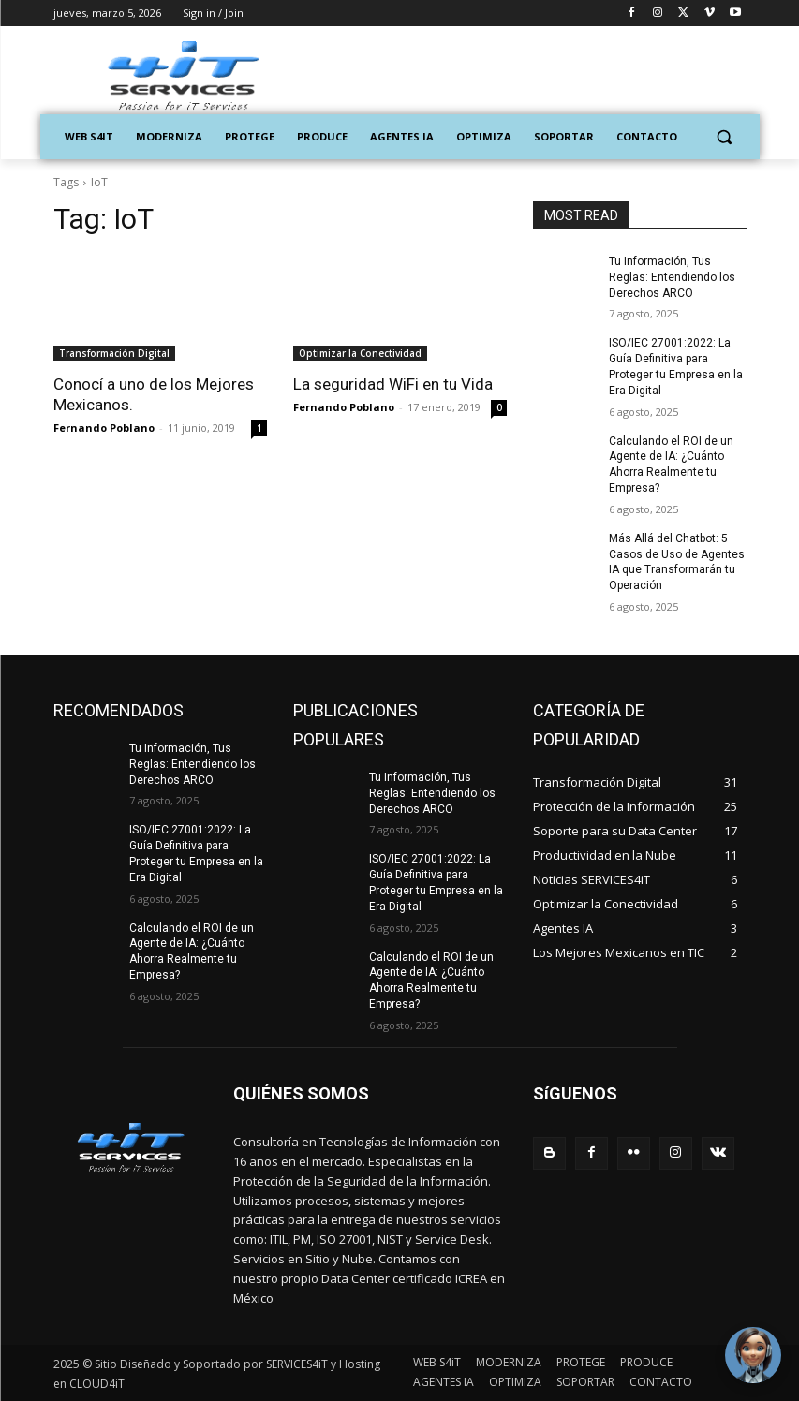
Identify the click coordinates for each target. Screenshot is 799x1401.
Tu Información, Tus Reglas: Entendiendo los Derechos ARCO (672, 277)
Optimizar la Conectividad (360, 353)
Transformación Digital (114, 353)
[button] (725, 137)
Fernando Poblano (104, 427)
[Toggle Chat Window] (752, 1354)
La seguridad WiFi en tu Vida (393, 384)
